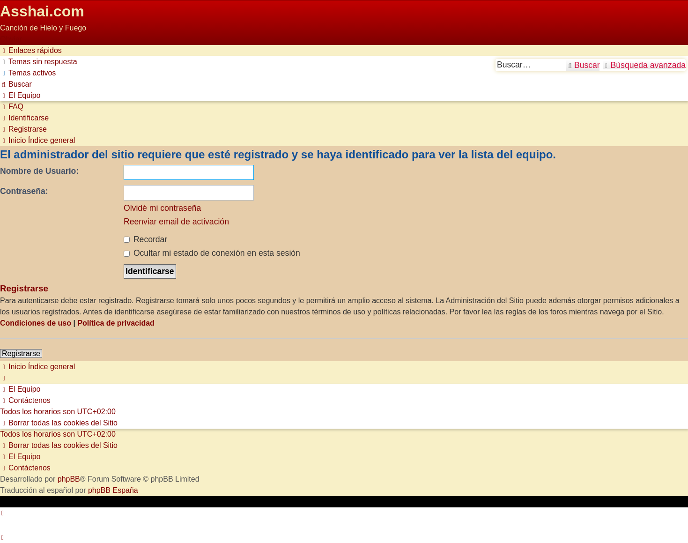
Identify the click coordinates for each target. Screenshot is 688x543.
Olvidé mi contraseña (162, 208)
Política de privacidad (116, 323)
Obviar (11, 39)
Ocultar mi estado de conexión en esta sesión (212, 253)
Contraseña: (24, 191)
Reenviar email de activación (176, 221)
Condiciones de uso (35, 323)
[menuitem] (38, 62)
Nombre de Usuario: (39, 171)
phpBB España (113, 490)
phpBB (69, 479)
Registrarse (21, 353)
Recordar (145, 239)
